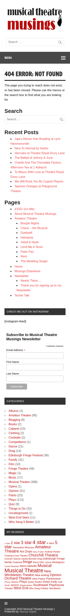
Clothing (14, 433)
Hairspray (27, 237)
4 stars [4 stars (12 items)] (50, 543)
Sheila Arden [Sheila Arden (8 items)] (26, 585)
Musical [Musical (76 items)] (45, 565)
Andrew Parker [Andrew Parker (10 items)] (52, 551)
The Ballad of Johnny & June (34, 157)
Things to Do (17, 508)
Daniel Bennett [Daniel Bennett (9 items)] (29, 559)
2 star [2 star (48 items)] (15, 543)
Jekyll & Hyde (30, 242)
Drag (12, 450)
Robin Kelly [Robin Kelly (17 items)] (50, 581)
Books (13, 424)
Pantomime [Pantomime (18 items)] (53, 578)
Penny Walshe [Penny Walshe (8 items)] (11, 582)
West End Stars (19, 517)
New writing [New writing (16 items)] (42, 575)
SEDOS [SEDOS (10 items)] (15, 585)
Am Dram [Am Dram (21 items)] (26, 551)
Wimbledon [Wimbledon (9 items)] (55, 588)
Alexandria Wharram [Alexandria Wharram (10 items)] (23, 547)
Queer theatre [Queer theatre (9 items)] (35, 582)
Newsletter (22, 276)
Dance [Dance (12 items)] (17, 558)
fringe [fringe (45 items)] (27, 562)
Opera (13, 486)
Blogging (14, 419)
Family (13, 459)
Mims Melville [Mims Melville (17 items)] (28, 566)
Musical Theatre (19, 482)
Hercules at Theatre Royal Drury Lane (40, 153)
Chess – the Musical (34, 228)
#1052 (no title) (25, 209)
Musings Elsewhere (28, 271)
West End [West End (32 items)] (21, 588)
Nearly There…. (31, 280)
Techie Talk (22, 295)
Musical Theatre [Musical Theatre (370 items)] (23, 570)
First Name (12, 361)
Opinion (14, 490)
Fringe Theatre (18, 468)
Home (19, 266)
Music (12, 477)
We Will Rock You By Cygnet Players (39, 181)
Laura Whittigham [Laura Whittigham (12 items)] (55, 562)
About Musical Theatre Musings (35, 213)
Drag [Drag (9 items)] (39, 559)
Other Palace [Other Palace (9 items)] (39, 579)
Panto (12, 495)
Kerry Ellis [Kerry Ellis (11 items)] (38, 562)
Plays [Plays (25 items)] (23, 581)
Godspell (26, 232)
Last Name (12, 373)
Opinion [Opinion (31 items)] (55, 575)
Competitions (17, 442)
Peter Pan (27, 251)
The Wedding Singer (34, 261)
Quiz (12, 504)
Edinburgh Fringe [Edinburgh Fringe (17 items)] (54, 558)
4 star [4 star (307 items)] (39, 542)
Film (11, 464)
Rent (24, 256)
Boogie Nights (30, 223)
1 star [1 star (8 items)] (7, 543)
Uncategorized (18, 513)
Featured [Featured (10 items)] (17, 562)
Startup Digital (27, 611)
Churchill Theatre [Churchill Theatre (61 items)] (43, 555)
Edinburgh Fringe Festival (26, 455)
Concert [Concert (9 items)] (8, 559)
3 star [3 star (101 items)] (26, 542)
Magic (13, 473)
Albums (13, 410)
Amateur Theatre (26, 218)
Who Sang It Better (21, 521)
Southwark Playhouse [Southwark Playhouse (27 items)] (48, 585)
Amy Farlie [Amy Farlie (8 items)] (38, 551)
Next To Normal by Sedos (31, 148)
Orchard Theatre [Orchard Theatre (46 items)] (17, 578)
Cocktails (15, 437)
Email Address (15, 350)
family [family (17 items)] (8, 562)
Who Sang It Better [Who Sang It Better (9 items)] (39, 588)
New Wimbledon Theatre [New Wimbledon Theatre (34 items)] (27, 573)
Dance (13, 446)
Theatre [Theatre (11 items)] (8, 588)
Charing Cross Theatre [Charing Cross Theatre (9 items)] (16, 555)
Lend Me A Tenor (32, 247)
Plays (12, 499)
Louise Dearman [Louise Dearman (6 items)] (11, 566)
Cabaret (14, 428)
